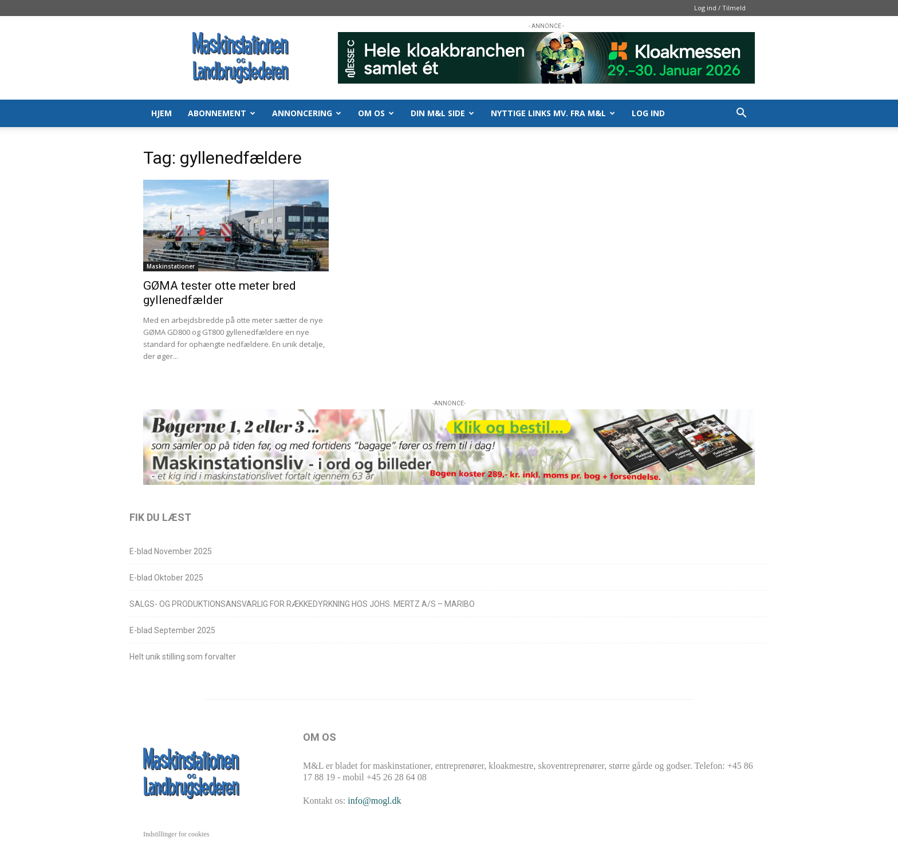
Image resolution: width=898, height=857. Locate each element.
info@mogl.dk (374, 800)
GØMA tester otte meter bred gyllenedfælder (219, 293)
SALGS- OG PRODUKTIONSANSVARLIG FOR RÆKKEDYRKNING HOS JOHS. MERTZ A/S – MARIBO (302, 604)
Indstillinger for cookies (176, 834)
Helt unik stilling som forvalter (182, 656)
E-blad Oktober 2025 (166, 577)
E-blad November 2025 (170, 551)
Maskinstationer (171, 266)
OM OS (376, 113)
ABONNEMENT (221, 113)
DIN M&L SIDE (442, 113)
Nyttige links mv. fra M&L (553, 113)
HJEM (161, 113)
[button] (741, 114)
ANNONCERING (306, 113)
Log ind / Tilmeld (720, 7)
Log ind (648, 113)
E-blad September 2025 (172, 630)
